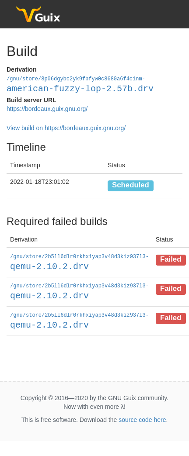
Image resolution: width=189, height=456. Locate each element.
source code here (142, 417)
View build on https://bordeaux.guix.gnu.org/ (66, 127)
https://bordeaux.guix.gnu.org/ (47, 108)
